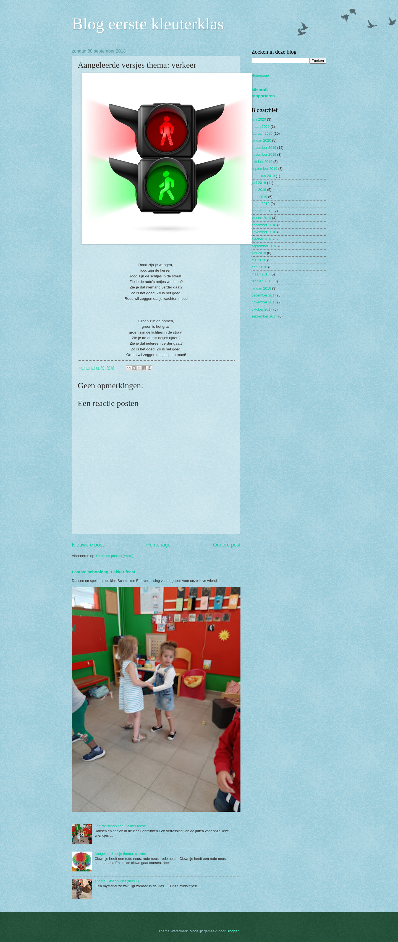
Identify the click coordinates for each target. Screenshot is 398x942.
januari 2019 (261, 218)
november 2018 (264, 232)
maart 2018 (260, 274)
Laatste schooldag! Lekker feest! (104, 571)
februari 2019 (262, 211)
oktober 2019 (262, 162)
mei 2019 (259, 190)
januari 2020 (261, 140)
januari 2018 (261, 288)
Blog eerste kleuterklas (148, 24)
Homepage (158, 545)
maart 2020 (260, 126)
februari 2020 (262, 133)
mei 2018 (259, 260)
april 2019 (259, 197)
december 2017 (264, 295)
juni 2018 (259, 253)
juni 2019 (259, 183)
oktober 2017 (262, 309)
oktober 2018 (262, 239)
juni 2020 (259, 119)
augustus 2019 (263, 176)
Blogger (233, 931)
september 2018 (264, 246)
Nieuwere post (88, 545)
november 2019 (264, 154)
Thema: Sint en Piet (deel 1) (117, 881)
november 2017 (264, 302)
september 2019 (264, 168)
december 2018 (264, 225)
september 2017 (264, 316)
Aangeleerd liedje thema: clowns (120, 854)
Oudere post (226, 545)
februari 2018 (262, 281)
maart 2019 (260, 204)
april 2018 (259, 267)
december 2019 (264, 147)
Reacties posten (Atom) (114, 556)
